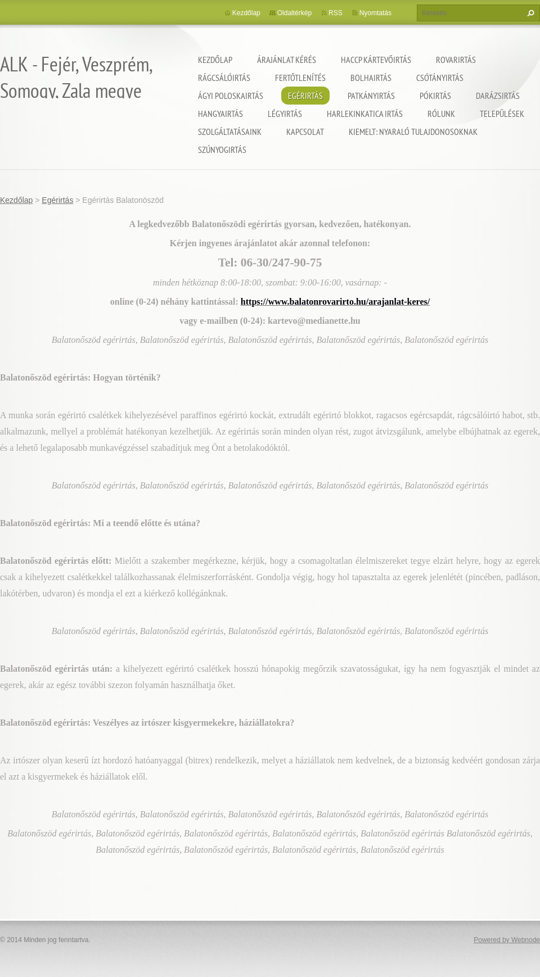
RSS (335, 13)
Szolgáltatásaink (230, 131)
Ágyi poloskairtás (230, 95)
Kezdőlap (215, 59)
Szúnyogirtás (222, 149)
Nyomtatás (375, 13)
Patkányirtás (371, 95)
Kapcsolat (305, 131)
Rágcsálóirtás (224, 77)
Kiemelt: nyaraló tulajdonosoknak (413, 131)
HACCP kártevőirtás (376, 59)
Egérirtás (305, 95)
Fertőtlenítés (300, 77)
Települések (502, 113)
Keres (529, 12)
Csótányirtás (440, 77)
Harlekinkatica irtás (365, 113)
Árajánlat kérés (286, 59)
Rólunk (441, 113)
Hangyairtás (220, 113)
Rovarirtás (456, 59)
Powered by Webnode (507, 940)
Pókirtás (435, 95)
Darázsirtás (498, 95)
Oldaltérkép (294, 13)
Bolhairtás (371, 77)
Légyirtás (285, 113)
